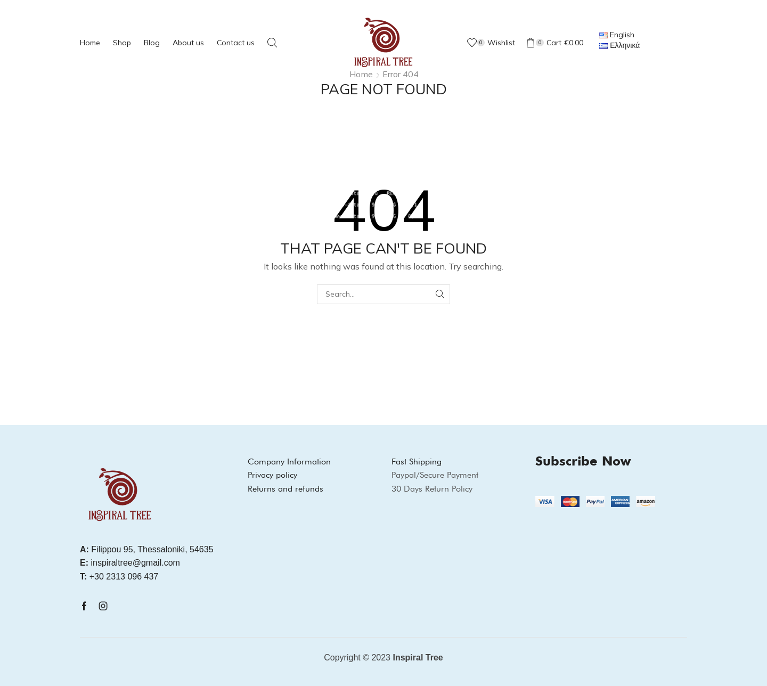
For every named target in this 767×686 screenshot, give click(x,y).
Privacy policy (272, 475)
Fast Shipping (416, 461)
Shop (122, 42)
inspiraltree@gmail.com (130, 562)
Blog (152, 42)
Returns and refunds (285, 489)
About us (188, 42)
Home (90, 42)
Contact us (236, 42)
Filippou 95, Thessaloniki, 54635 (147, 549)
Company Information (289, 461)
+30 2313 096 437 (119, 576)
